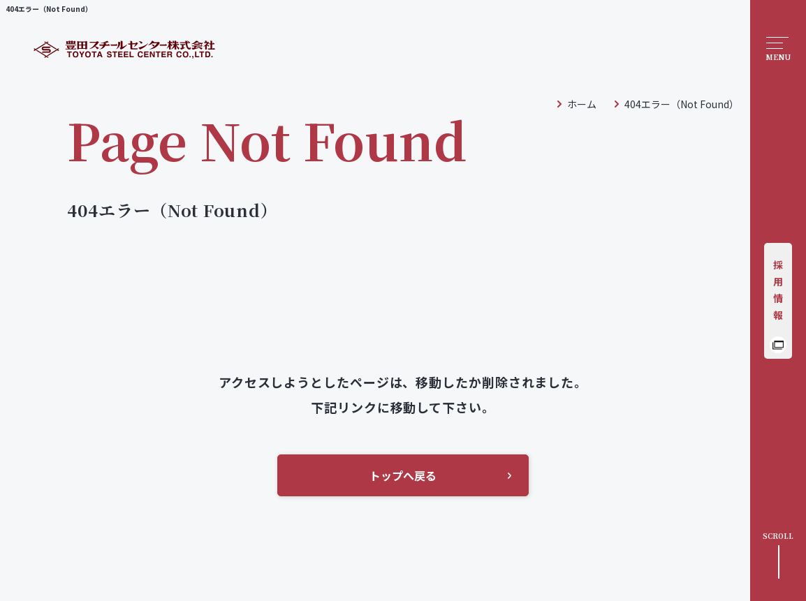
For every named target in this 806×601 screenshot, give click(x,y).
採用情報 (778, 290)
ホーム (581, 104)
